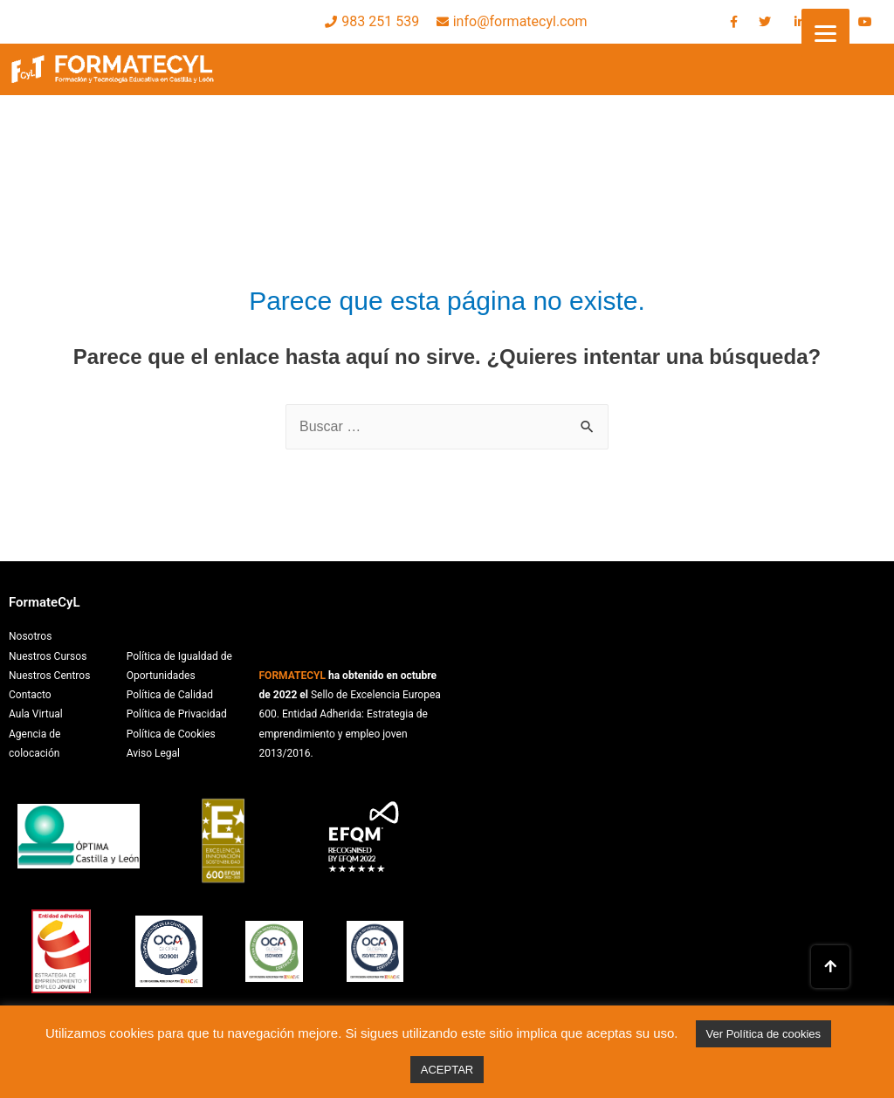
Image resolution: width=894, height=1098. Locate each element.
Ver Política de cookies (764, 1033)
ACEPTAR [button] (447, 1069)
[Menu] (825, 33)
